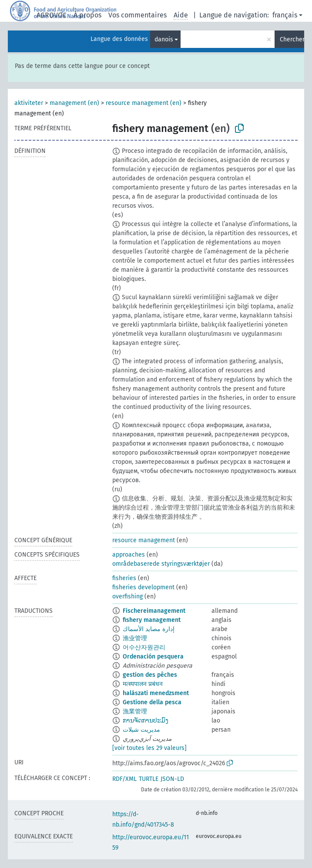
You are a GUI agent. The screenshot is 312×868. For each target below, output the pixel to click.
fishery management (152, 620)
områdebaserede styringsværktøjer (161, 563)
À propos (87, 15)
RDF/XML (124, 779)
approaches (128, 554)
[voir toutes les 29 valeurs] (149, 748)
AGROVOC (52, 15)
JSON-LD (172, 779)
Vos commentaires (137, 15)
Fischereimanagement (154, 611)
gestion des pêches (150, 675)
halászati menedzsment (156, 693)
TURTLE (148, 779)
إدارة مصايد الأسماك (148, 629)
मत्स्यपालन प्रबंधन (143, 684)
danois (163, 39)
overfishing (127, 596)
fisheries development (143, 587)
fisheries (124, 578)
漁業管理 (135, 711)
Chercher (292, 39)
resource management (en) (143, 103)
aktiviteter (28, 103)
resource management (143, 540)
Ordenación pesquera (153, 656)
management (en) (74, 103)
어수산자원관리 (144, 647)
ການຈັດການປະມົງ (145, 720)
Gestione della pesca (152, 702)
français (284, 15)
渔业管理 (135, 638)
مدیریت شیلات (141, 729)
